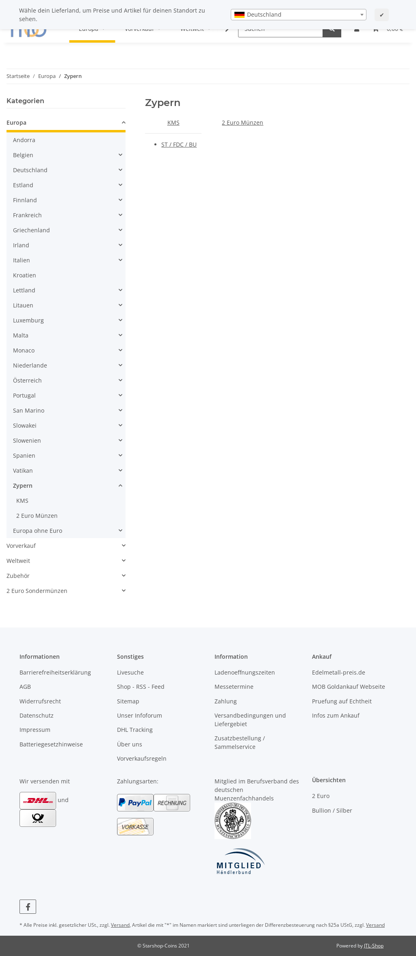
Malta (20, 335)
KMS (173, 122)
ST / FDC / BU (179, 144)
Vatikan (23, 470)
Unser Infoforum (139, 715)
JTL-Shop (374, 945)
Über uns (129, 744)
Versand (120, 924)
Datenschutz (37, 715)
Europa (16, 122)
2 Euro (320, 796)
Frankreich (27, 215)
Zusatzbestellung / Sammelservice (239, 742)
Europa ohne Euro (37, 530)
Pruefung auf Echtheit (342, 701)
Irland (21, 245)
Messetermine (234, 686)
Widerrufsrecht (40, 701)
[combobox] (298, 14)
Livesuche (130, 672)
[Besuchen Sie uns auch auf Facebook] (28, 907)
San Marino (28, 410)
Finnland (25, 200)
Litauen (23, 305)
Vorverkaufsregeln (142, 758)
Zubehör (18, 576)
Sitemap (128, 701)
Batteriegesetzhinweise (51, 744)
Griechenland (31, 230)
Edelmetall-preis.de (338, 672)
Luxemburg (28, 320)
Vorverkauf (21, 545)
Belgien (23, 155)
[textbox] (298, 14)
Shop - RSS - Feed (141, 686)
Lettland (24, 290)
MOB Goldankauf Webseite (348, 686)
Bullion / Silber (332, 810)
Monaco (24, 350)
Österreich (27, 380)
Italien (21, 260)
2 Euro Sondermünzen (36, 591)
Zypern (22, 485)
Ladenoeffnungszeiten (244, 672)
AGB (25, 686)
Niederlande (30, 365)
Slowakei (25, 425)
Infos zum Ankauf (336, 715)
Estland (23, 185)
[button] (66, 123)
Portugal (24, 395)
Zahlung (225, 701)
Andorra (24, 140)
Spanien (24, 455)
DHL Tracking (135, 729)
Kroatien (24, 275)
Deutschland (30, 170)
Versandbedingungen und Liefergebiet (250, 720)
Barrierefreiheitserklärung (55, 672)
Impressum (35, 729)
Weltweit (18, 561)
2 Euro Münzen (242, 122)
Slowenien (27, 440)
